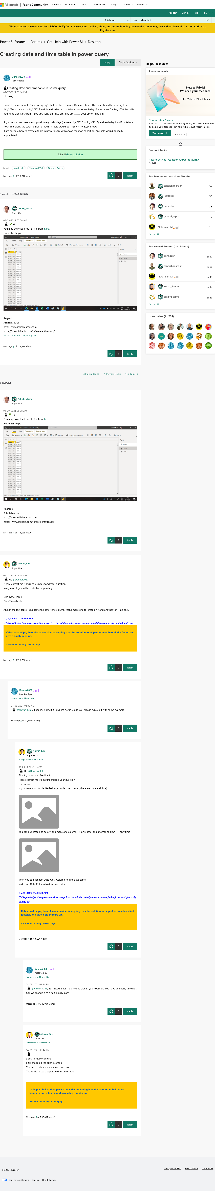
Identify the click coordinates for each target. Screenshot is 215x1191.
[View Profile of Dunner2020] (18, 76)
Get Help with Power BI (65, 41)
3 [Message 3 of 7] (21, 720)
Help (196, 12)
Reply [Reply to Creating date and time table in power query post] (130, 175)
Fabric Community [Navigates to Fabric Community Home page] (35, 5)
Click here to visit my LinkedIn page (23, 644)
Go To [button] (207, 12)
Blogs (114, 4)
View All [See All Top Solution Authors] (154, 234)
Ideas (84, 4)
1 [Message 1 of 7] (13, 176)
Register (173, 12)
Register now (107, 30)
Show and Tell (36, 168)
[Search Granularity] (117, 20)
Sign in (185, 12)
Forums (55, 4)
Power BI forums (13, 41)
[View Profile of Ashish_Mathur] (25, 208)
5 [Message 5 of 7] (36, 1003)
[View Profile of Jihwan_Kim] (24, 563)
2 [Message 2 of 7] (13, 660)
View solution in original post (20, 335)
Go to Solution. (74, 154)
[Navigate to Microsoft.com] (9, 5)
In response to (22, 698)
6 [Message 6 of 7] (36, 1117)
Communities (99, 4)
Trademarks (207, 1168)
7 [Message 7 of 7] (13, 346)
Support (141, 4)
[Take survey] (160, 133)
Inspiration (70, 4)
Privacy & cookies (172, 1168)
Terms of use (191, 1168)
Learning (127, 4)
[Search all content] (171, 20)
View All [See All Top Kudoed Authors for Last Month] (154, 304)
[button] (107, 62)
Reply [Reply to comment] (130, 354)
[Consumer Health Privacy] (44, 1180)
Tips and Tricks (55, 168)
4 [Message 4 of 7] (28, 938)
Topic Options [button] (127, 62)
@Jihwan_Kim (24, 709)
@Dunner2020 (20, 579)
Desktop (94, 41)
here (46, 228)
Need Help (18, 168)
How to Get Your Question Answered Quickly (174, 159)
